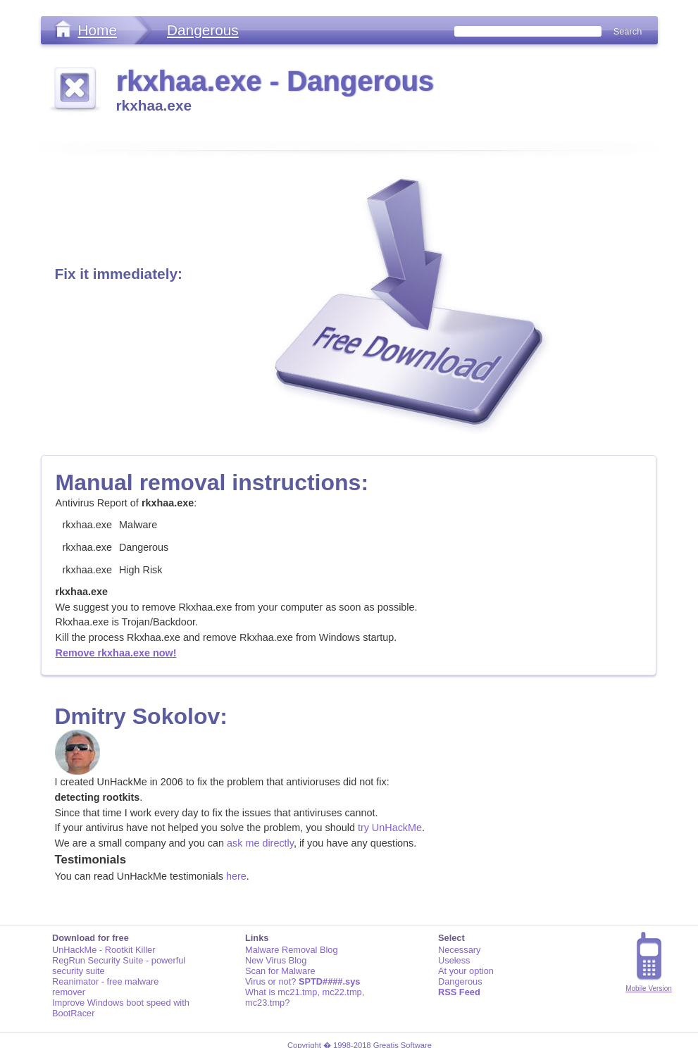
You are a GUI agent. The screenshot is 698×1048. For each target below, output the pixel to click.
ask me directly (260, 843)
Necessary (459, 949)
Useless (454, 960)
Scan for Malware (280, 971)
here (236, 876)
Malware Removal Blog (291, 949)
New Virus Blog (275, 960)
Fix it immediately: (118, 274)
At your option (466, 971)
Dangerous (203, 30)
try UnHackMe (390, 827)
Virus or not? (302, 981)
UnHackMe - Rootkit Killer (104, 949)
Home (97, 30)
